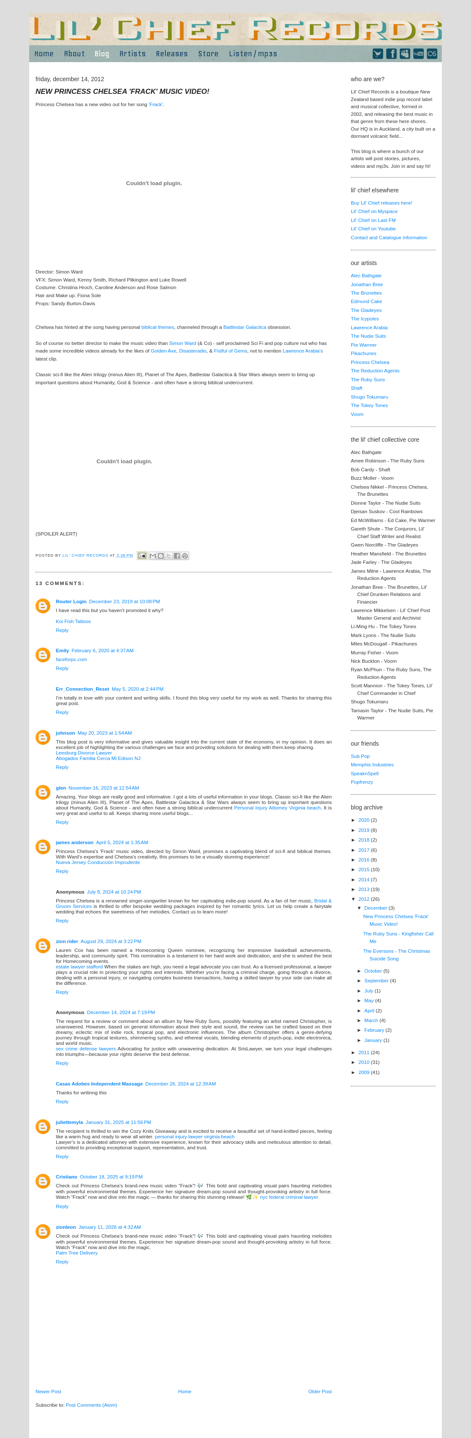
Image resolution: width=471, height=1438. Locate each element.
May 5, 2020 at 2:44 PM (137, 689)
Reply (62, 630)
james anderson (75, 842)
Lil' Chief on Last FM (373, 220)
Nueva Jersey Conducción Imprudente (98, 862)
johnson (65, 732)
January (373, 1040)
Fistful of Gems (231, 350)
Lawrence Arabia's (303, 350)
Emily (62, 650)
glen (61, 787)
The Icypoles (365, 318)
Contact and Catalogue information (389, 237)
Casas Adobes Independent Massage (99, 1083)
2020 (364, 820)
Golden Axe (163, 350)
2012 (364, 899)
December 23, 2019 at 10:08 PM (124, 601)
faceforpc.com (71, 659)
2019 (364, 830)
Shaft (356, 388)
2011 (364, 1052)
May (369, 1000)
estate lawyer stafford (79, 966)
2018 (364, 839)
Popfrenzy (362, 782)
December (376, 907)
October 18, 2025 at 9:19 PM (111, 1176)
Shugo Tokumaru (369, 396)
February (375, 1030)
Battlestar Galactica (244, 327)
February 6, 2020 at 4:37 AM (103, 650)
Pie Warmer (364, 344)
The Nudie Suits (368, 336)
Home (184, 1391)
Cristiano (66, 1176)
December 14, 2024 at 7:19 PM (121, 1012)
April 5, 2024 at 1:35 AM (122, 842)
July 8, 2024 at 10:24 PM (114, 891)
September (377, 980)
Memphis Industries (372, 764)
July (369, 990)
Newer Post (48, 1391)
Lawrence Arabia (369, 327)
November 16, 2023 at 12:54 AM (104, 787)
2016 (364, 859)
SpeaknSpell (365, 773)
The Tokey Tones (369, 405)
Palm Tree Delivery (77, 1252)
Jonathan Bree (367, 284)
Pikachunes (363, 353)
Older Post (320, 1391)
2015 (364, 869)
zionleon (66, 1227)
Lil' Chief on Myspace (374, 211)
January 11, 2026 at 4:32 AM (109, 1227)
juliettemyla (69, 1122)
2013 (364, 889)
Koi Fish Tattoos (73, 621)
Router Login (71, 601)
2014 (364, 879)
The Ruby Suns (368, 379)
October (373, 970)
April (370, 1010)
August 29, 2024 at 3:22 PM (111, 941)
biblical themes (157, 327)
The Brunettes (366, 292)
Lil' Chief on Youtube (373, 228)
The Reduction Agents (375, 370)
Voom (357, 414)
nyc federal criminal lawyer (289, 1197)
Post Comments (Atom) (91, 1405)
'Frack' (156, 104)
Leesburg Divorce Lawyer (84, 752)
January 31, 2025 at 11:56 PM (118, 1122)
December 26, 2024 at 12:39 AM (180, 1083)
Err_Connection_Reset (82, 689)
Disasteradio (193, 350)
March (372, 1020)
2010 (364, 1062)
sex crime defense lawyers (86, 1048)
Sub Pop (360, 756)
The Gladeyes (366, 310)
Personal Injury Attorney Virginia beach (277, 807)
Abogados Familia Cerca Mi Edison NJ (98, 758)
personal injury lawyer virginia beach (194, 1136)
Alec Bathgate (366, 275)
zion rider (67, 941)
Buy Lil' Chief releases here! (381, 202)
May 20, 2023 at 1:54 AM (104, 732)
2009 (364, 1072)
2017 (364, 850)
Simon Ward (182, 343)
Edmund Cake (366, 301)
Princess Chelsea (370, 362)
